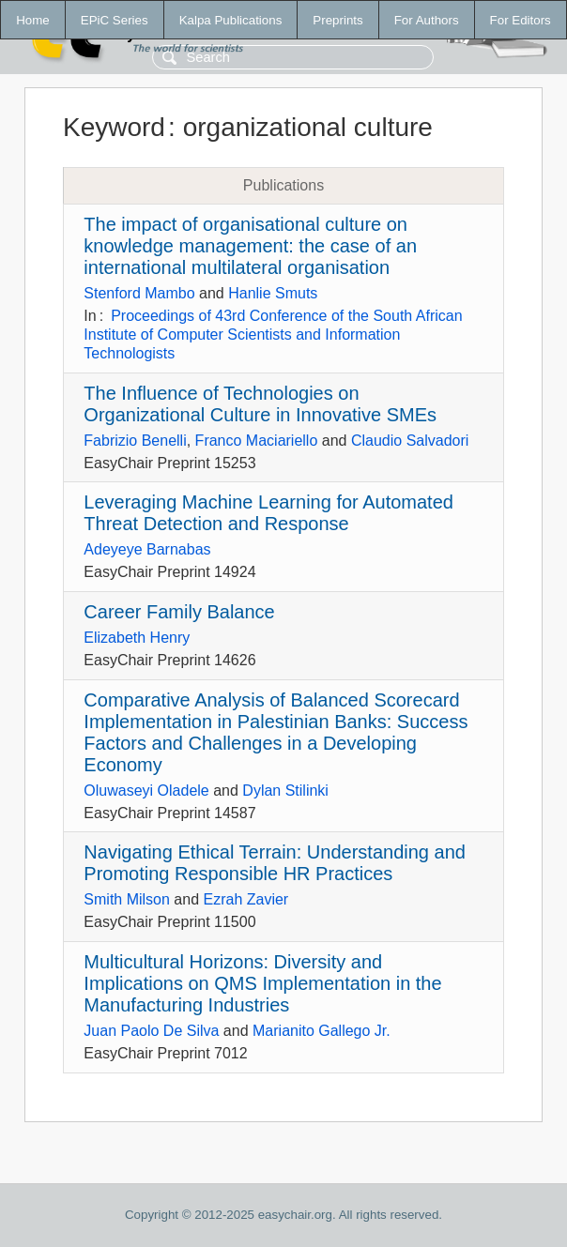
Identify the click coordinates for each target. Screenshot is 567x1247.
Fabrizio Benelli (135, 441)
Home (33, 20)
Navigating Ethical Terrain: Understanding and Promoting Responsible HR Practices (275, 863)
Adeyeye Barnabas (147, 549)
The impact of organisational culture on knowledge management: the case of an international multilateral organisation (250, 246)
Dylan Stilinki (285, 790)
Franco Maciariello (256, 441)
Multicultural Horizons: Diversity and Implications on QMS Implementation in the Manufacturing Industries (262, 983)
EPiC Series (114, 20)
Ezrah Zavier (246, 899)
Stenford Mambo (139, 293)
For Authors (426, 20)
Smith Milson (127, 899)
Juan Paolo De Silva (151, 1031)
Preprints (337, 20)
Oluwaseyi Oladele (146, 790)
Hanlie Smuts (272, 293)
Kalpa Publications (231, 20)
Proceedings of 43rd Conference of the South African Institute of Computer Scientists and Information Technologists (273, 334)
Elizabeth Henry (137, 638)
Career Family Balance (179, 611)
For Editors (520, 20)
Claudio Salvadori (409, 441)
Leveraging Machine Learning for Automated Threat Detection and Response (268, 513)
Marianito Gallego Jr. (322, 1031)
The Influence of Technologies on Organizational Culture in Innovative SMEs (260, 404)
